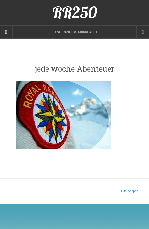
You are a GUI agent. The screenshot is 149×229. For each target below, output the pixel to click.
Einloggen (129, 191)
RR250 (74, 13)
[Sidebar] (6, 32)
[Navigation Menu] (142, 32)
